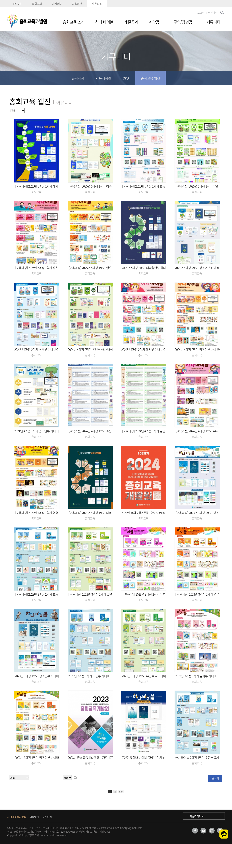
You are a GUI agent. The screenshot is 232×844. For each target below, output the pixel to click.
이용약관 (34, 817)
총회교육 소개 (73, 22)
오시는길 (47, 817)
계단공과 (156, 22)
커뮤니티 (97, 3)
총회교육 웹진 (150, 78)
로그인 (200, 12)
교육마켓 (77, 3)
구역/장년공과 (184, 22)
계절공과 (131, 22)
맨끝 (121, 791)
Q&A (126, 78)
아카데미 (57, 3)
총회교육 (37, 3)
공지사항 (78, 78)
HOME (17, 3)
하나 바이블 (104, 22)
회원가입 (213, 12)
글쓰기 (215, 778)
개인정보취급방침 (16, 817)
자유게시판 (103, 78)
